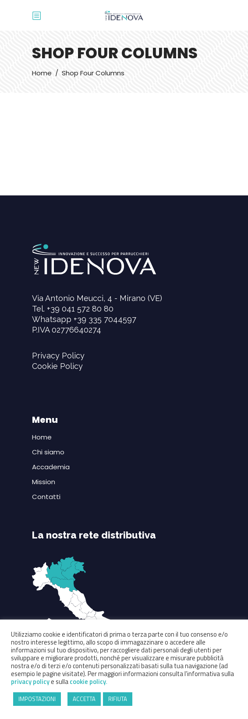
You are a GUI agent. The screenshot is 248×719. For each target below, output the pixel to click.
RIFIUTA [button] (117, 698)
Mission (43, 481)
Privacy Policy (58, 355)
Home (42, 73)
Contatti (46, 496)
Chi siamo (48, 452)
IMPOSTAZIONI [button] (37, 698)
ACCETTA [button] (84, 698)
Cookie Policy (57, 366)
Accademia (51, 466)
